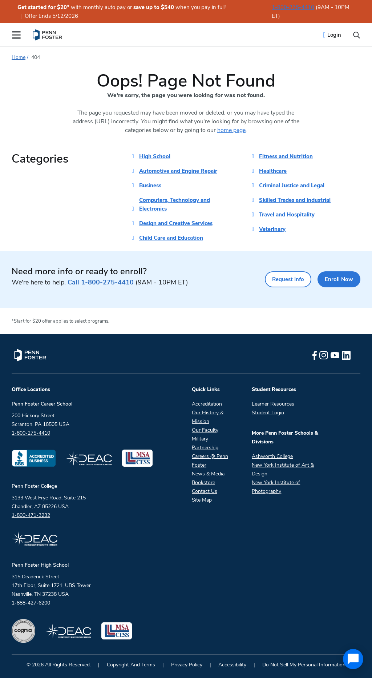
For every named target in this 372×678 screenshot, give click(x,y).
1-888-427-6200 (31, 602)
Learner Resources (273, 403)
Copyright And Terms (131, 664)
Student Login (268, 412)
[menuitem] (48, 35)
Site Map (202, 499)
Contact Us (204, 491)
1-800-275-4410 (293, 7)
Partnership (205, 447)
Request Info (279, 279)
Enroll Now (337, 279)
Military (200, 438)
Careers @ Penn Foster (210, 460)
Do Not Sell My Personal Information (303, 664)
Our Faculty (205, 430)
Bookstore (203, 482)
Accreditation (207, 403)
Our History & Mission (207, 417)
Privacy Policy (186, 664)
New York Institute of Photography (276, 487)
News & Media (208, 473)
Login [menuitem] (334, 35)
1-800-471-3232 (31, 515)
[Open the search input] (356, 35)
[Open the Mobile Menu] (16, 35)
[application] (353, 659)
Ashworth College (272, 456)
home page (231, 130)
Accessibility (232, 664)
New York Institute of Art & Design (283, 469)
